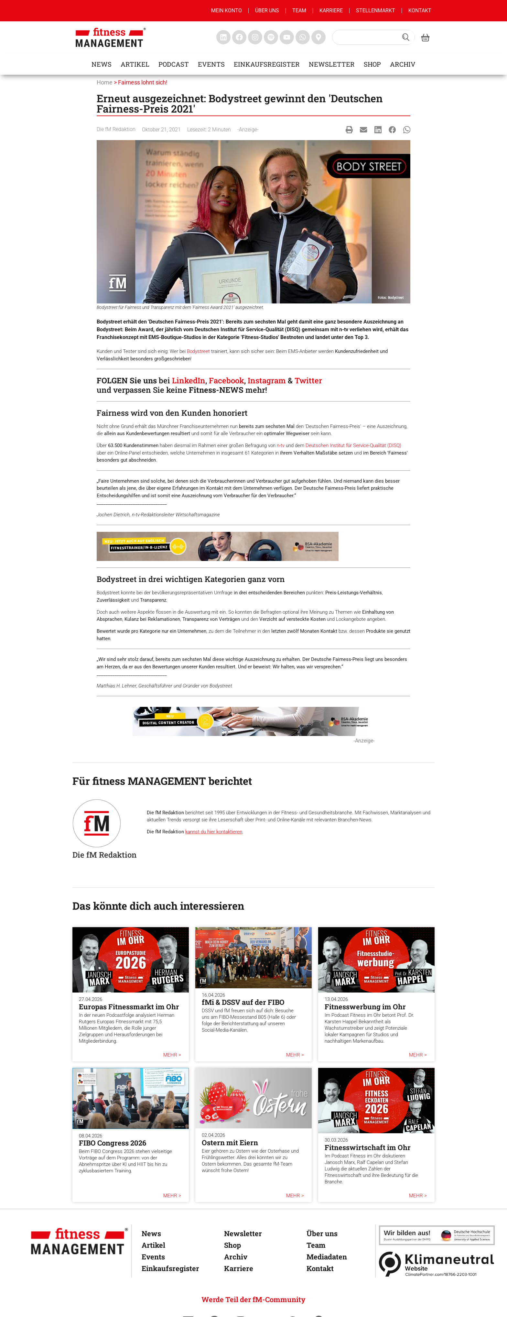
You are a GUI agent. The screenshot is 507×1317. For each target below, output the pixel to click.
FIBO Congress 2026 (112, 1142)
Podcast (173, 64)
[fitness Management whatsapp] (303, 37)
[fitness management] (111, 37)
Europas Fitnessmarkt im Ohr (129, 1006)
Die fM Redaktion (116, 129)
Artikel (135, 64)
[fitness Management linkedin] (223, 37)
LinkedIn (188, 380)
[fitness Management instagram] (255, 37)
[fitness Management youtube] (287, 37)
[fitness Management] (79, 1241)
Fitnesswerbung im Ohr (365, 1006)
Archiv (402, 64)
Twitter (308, 380)
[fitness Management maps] (318, 37)
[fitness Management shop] (425, 37)
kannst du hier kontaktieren (213, 832)
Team (299, 10)
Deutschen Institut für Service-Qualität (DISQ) (353, 445)
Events (211, 64)
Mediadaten (327, 1256)
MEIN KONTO (226, 10)
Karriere (331, 10)
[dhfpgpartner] (437, 1235)
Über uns (267, 10)
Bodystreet (198, 351)
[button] (349, 129)
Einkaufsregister (267, 64)
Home (105, 82)
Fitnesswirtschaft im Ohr (368, 1147)
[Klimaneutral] (437, 1264)
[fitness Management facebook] (239, 37)
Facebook (226, 380)
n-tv (281, 445)
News (102, 64)
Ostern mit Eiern (230, 1142)
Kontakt (419, 10)
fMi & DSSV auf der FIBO (243, 1002)
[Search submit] (406, 37)
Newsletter (332, 64)
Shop (372, 64)
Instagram (267, 380)
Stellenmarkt (375, 10)
